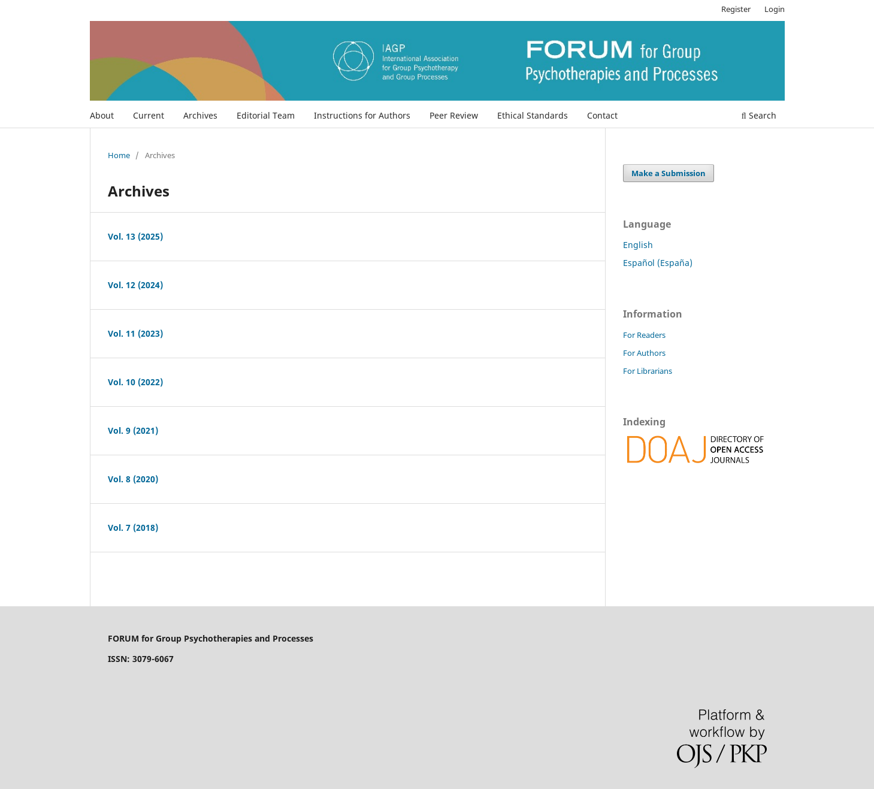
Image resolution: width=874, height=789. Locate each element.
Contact (602, 115)
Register (736, 9)
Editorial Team (266, 115)
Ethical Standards (532, 115)
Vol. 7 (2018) (133, 527)
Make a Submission (668, 173)
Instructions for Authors (362, 115)
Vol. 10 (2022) (135, 382)
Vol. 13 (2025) (135, 236)
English (638, 244)
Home (119, 155)
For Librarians (647, 370)
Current (148, 115)
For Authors (644, 352)
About (102, 115)
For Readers (644, 334)
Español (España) (657, 262)
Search (759, 115)
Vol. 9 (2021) (133, 430)
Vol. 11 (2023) (135, 333)
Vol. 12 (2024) (135, 285)
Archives (200, 115)
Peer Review (454, 115)
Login (774, 9)
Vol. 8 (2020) (133, 479)
